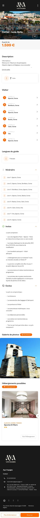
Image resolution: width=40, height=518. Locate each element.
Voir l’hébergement (28, 436)
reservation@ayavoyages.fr (14, 481)
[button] (6, 70)
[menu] (38, 5)
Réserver (30, 515)
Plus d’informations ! (10, 515)
